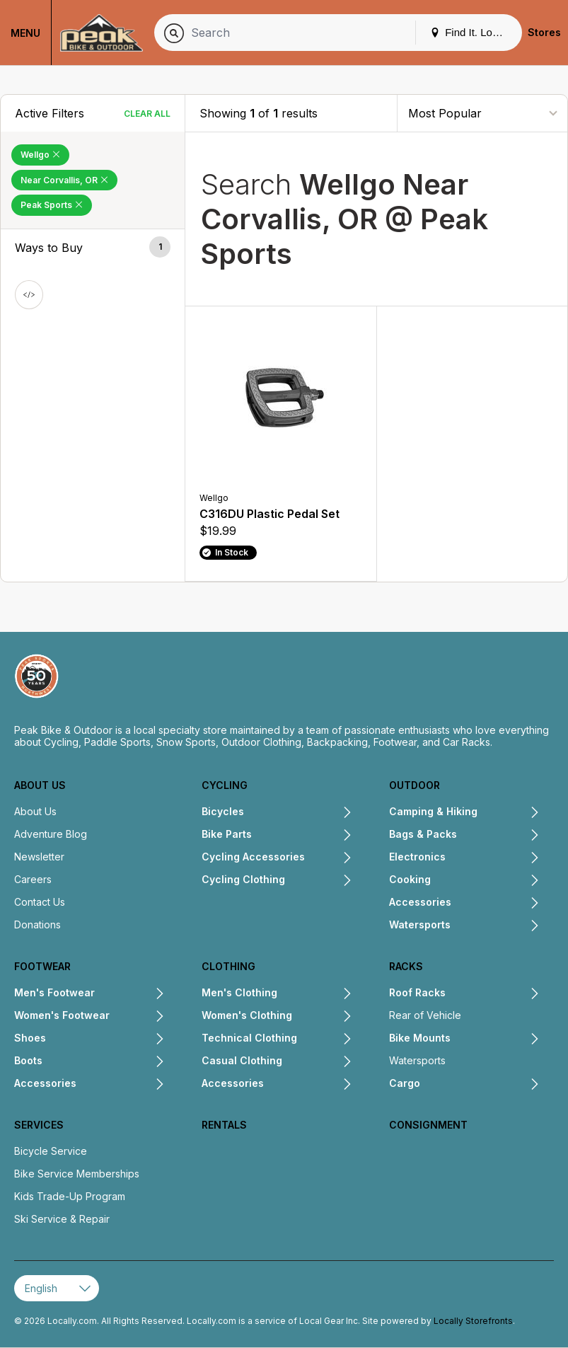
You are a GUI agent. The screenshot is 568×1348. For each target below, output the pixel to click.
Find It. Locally (472, 32)
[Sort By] (482, 113)
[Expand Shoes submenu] (105, 1039)
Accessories (420, 902)
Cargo (404, 1083)
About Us (40, 785)
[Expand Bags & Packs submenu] (498, 835)
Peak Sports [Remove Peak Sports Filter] (52, 205)
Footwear (42, 966)
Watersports (420, 924)
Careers (33, 879)
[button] (93, 247)
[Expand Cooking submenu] (485, 881)
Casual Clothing (242, 1060)
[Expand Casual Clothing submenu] (317, 1062)
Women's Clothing (247, 1015)
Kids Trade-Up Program (69, 1196)
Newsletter (39, 857)
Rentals (224, 1125)
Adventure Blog (50, 834)
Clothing (228, 966)
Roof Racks (417, 992)
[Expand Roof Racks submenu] (493, 994)
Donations (37, 924)
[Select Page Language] (56, 1288)
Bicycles (223, 811)
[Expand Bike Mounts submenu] (495, 1039)
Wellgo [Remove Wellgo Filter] (40, 154)
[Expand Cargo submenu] (480, 1084)
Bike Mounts (420, 1038)
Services (39, 1125)
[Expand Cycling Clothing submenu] (318, 881)
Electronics (417, 857)
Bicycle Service (50, 1151)
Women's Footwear (62, 1015)
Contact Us (39, 902)
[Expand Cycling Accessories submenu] (328, 858)
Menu (25, 33)
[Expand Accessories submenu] (495, 903)
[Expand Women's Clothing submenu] (322, 1016)
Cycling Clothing (243, 879)
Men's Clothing (239, 992)
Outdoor (414, 785)
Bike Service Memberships (76, 1174)
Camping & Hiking (433, 811)
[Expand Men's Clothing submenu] (314, 994)
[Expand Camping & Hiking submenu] (508, 813)
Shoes (30, 1038)
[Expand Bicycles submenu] (298, 813)
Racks (406, 966)
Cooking (410, 879)
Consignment (428, 1125)
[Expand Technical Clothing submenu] (324, 1039)
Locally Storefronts (473, 1320)
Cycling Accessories (253, 857)
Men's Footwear (54, 992)
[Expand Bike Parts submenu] (302, 835)
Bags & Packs (423, 834)
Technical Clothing (249, 1038)
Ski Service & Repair (62, 1219)
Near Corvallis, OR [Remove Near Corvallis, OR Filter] (64, 180)
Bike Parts (227, 834)
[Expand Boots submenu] (103, 1062)
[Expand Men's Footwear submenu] (130, 994)
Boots (28, 1060)
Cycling (225, 785)
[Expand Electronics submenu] (493, 858)
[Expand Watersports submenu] (495, 926)
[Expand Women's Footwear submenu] (137, 1016)
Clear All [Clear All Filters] (147, 113)
